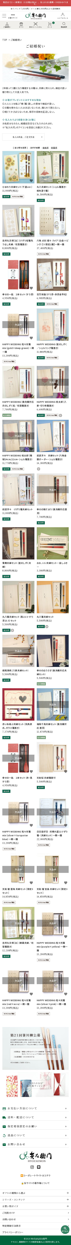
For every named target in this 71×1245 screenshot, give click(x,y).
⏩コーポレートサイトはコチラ (35, 1175)
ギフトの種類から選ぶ (13, 1192)
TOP (4, 39)
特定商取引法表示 (11, 1225)
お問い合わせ (9, 1219)
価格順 (45, 147)
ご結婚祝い (16, 39)
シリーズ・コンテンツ (13, 1199)
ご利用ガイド (8, 1212)
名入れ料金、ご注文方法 (23, 137)
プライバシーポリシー (12, 1232)
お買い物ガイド (10, 1206)
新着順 (54, 147)
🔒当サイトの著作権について (35, 1183)
